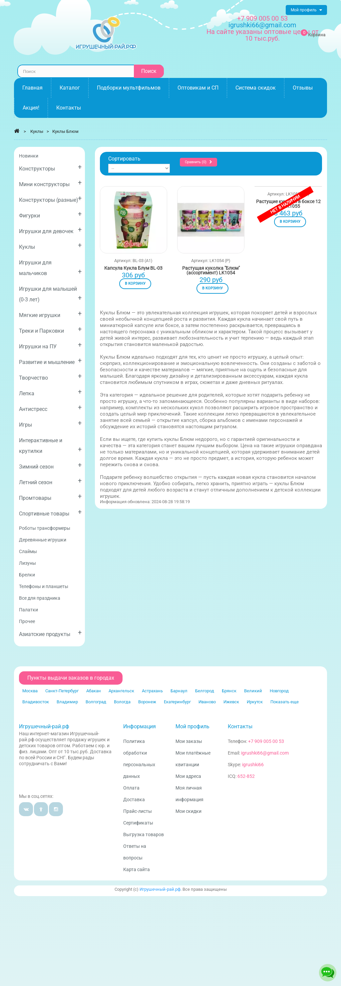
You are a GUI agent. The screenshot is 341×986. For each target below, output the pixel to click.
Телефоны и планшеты (43, 586)
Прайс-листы (137, 811)
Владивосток (35, 702)
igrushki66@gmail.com (265, 753)
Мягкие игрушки (50, 313)
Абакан (93, 691)
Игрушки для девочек (50, 229)
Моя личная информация (189, 793)
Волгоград (96, 702)
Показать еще (284, 702)
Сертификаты (138, 822)
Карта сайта (136, 869)
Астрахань (152, 691)
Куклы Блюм (65, 131)
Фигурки (50, 214)
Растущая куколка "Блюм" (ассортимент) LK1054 (211, 270)
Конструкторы (50, 167)
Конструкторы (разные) (50, 198)
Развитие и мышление (50, 360)
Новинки (28, 156)
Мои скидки (188, 811)
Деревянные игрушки (42, 539)
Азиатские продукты (50, 632)
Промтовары (50, 496)
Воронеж (147, 702)
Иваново (207, 702)
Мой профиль (192, 726)
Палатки (28, 609)
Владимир (67, 702)
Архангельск (121, 691)
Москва (30, 691)
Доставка (134, 799)
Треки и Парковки (50, 329)
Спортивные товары (50, 512)
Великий (253, 691)
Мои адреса (188, 776)
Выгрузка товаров (143, 834)
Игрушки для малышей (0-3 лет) (50, 294)
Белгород (204, 691)
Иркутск (255, 702)
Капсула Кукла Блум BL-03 (133, 268)
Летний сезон (50, 481)
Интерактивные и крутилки (50, 445)
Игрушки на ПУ (50, 345)
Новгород (279, 691)
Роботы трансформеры (44, 528)
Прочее (27, 621)
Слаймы (28, 551)
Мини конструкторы (50, 182)
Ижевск (231, 702)
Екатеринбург (177, 702)
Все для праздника (39, 598)
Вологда (122, 702)
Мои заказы (188, 741)
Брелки (27, 574)
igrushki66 (253, 764)
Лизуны (27, 563)
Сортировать (124, 159)
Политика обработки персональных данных (139, 759)
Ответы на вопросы (134, 851)
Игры (50, 423)
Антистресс (50, 407)
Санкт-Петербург (62, 691)
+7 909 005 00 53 (262, 18)
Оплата (131, 788)
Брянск (229, 691)
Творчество (50, 376)
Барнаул (178, 691)
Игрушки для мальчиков (50, 267)
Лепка (50, 392)
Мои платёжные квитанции (192, 758)
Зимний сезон (50, 465)
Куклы (50, 245)
